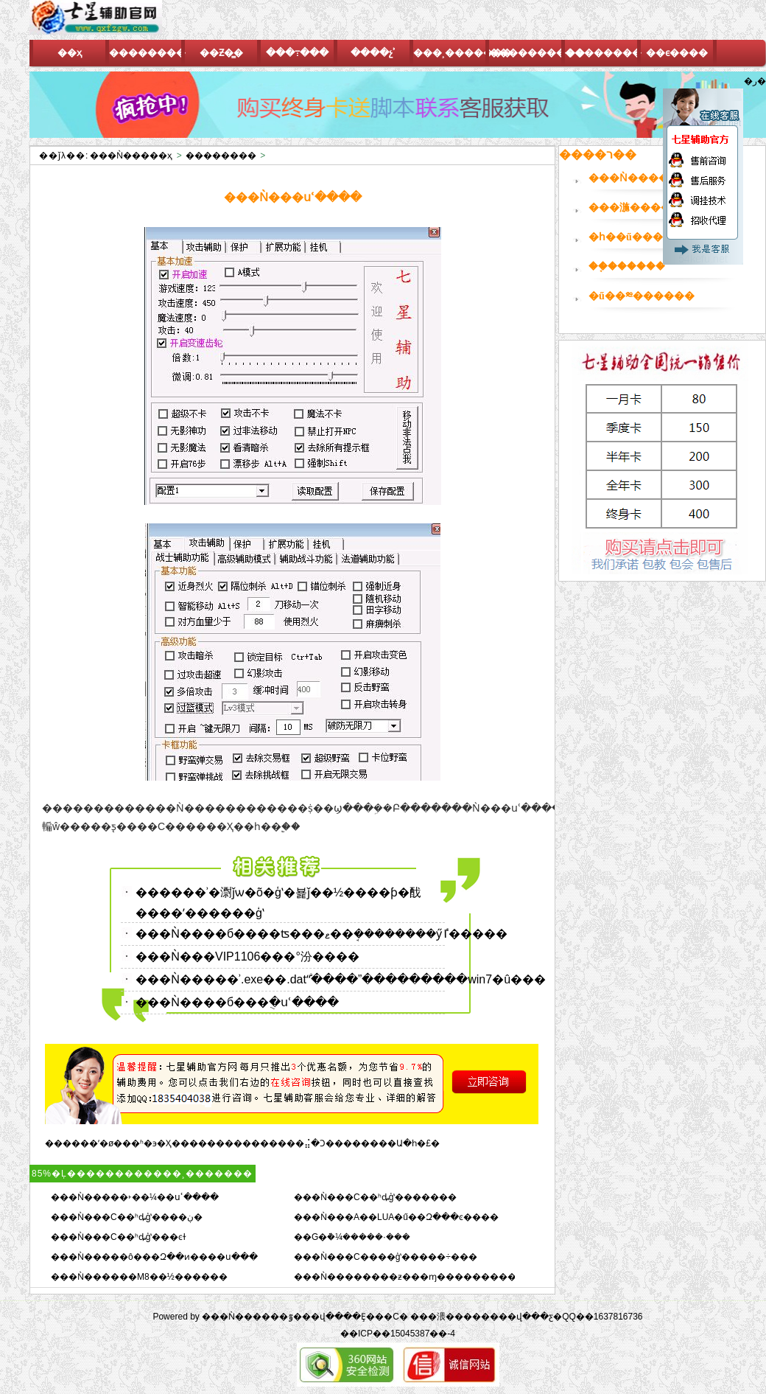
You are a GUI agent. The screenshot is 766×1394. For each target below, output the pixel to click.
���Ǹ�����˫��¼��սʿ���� (135, 1197)
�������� (221, 155)
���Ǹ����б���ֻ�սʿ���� (237, 1002)
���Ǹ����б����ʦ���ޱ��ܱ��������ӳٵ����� (321, 933)
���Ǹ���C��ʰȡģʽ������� (375, 1197)
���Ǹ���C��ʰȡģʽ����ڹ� (127, 1217)
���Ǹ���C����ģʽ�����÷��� (385, 1257)
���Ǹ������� (644, 178)
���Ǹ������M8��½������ (139, 1277)
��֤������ (626, 266)
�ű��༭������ (641, 296)
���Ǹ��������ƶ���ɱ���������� (409, 1277)
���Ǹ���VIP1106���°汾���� (247, 956)
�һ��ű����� (636, 237)
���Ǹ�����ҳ (131, 155)
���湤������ (640, 207)
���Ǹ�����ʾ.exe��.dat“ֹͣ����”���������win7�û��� (341, 979)
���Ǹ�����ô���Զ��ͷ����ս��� (154, 1257)
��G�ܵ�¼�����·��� (352, 1237)
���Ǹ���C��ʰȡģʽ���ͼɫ (118, 1237)
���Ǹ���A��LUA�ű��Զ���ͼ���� (396, 1217)
